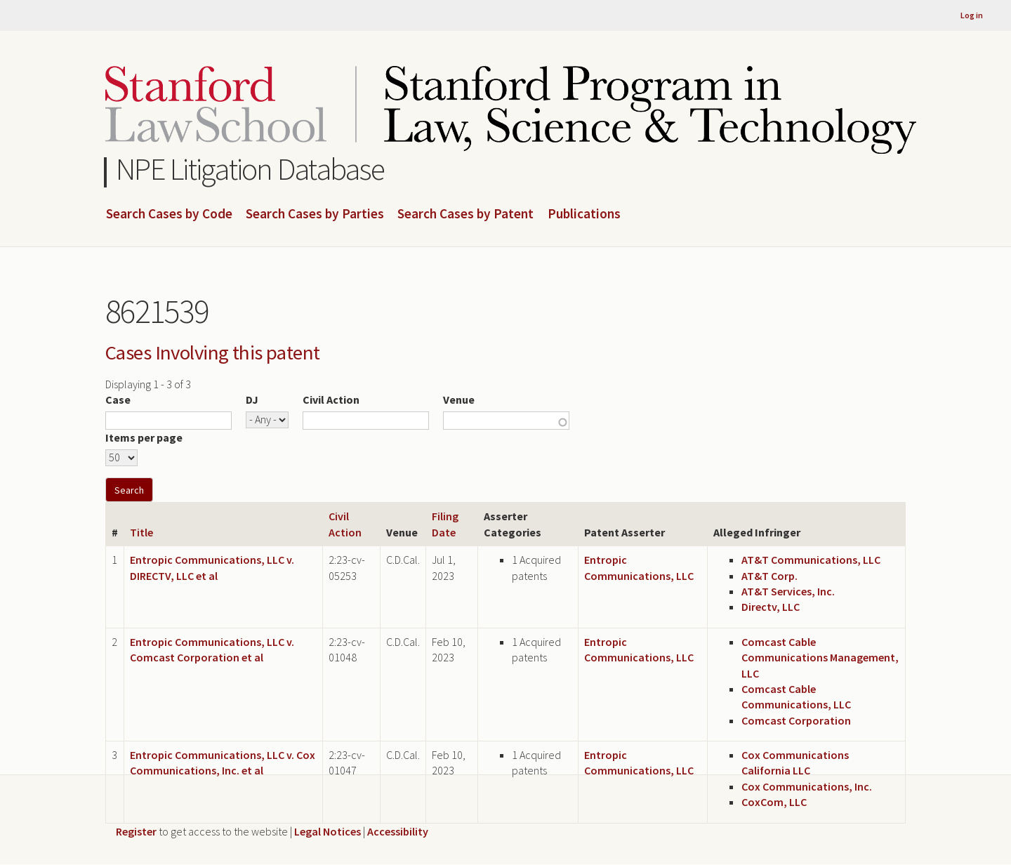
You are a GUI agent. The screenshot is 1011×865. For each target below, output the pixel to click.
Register (136, 831)
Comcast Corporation (796, 720)
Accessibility (397, 831)
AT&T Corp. (769, 576)
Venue (459, 399)
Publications (584, 214)
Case (118, 399)
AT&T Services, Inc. (788, 591)
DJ (252, 399)
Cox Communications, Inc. (806, 786)
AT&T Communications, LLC (810, 560)
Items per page (144, 437)
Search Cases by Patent (465, 214)
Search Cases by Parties (315, 214)
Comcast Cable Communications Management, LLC (820, 657)
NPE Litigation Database (250, 169)
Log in (971, 15)
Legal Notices (327, 831)
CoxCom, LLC (774, 802)
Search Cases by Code (169, 214)
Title (141, 532)
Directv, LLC (770, 607)
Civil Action (331, 399)
